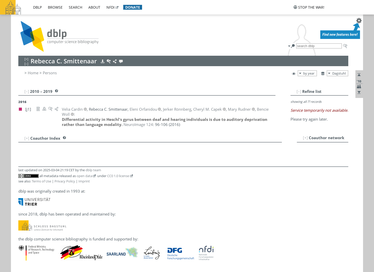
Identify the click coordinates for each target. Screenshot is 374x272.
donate (132, 7)
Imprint (84, 181)
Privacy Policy (64, 181)
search (75, 7)
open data (84, 176)
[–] (299, 91)
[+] (305, 137)
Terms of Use (41, 181)
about (94, 7)
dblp (37, 7)
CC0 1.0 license (118, 176)
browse (55, 7)
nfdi (110, 7)
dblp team (93, 170)
